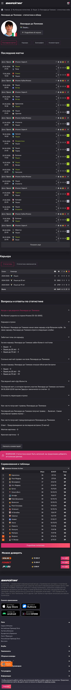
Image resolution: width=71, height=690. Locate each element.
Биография (39, 43)
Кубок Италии (26, 81)
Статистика (7, 264)
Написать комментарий (12, 446)
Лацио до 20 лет (9, 349)
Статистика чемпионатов (26, 264)
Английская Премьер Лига (10, 628)
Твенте (24, 389)
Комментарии (54, 43)
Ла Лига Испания (7, 631)
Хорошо (6, 686)
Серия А (24, 62)
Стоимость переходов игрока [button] (14, 395)
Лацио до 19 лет (9, 352)
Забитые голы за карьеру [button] (12, 337)
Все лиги (4, 641)
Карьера (25, 43)
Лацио (5, 347)
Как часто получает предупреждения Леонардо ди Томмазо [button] (28, 420)
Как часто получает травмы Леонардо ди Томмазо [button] (23, 405)
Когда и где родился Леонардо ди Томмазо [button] (20, 310)
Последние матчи (9, 43)
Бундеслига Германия (9, 633)
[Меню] (2, 3)
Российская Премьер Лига (10, 639)
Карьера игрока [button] (8, 322)
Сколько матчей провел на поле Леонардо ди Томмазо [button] (25, 359)
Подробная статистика (35, 545)
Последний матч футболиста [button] (14, 381)
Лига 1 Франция (6, 636)
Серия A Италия (6, 626)
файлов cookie (50, 682)
